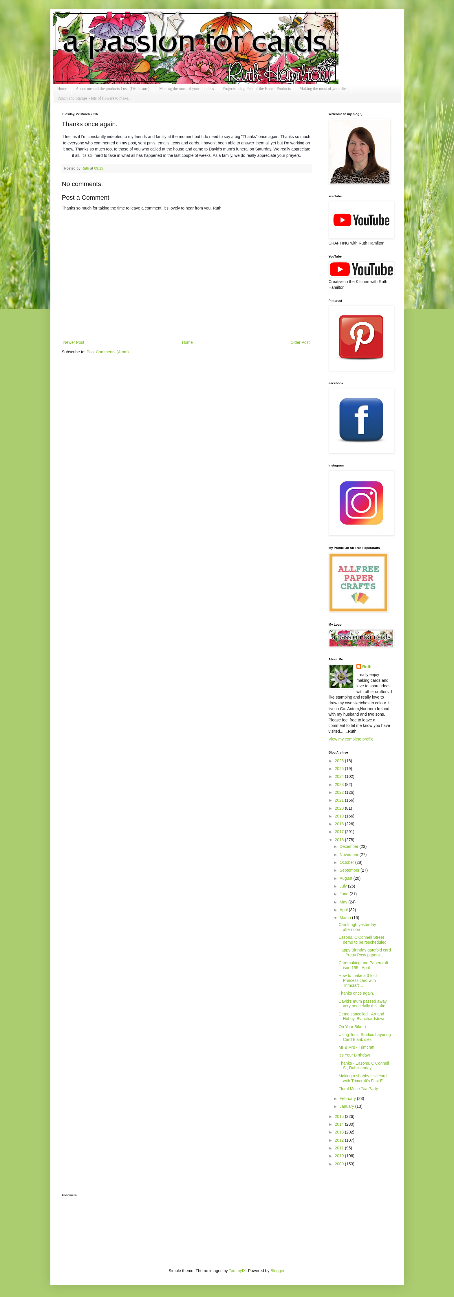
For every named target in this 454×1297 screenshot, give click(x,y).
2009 (340, 1164)
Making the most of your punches (186, 89)
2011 (340, 1148)
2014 (340, 1124)
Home (62, 89)
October (347, 862)
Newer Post (73, 342)
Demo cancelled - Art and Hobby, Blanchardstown (361, 1016)
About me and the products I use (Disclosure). (113, 89)
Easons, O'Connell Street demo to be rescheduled (362, 940)
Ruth (85, 168)
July (344, 886)
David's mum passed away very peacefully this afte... (363, 1003)
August (346, 878)
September (350, 870)
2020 (340, 808)
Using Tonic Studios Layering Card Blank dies (364, 1037)
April (344, 909)
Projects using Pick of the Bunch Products (256, 89)
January (347, 1106)
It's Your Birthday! (354, 1055)
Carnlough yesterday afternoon (357, 927)
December (349, 846)
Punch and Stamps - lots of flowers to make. (93, 98)
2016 (340, 839)
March (346, 917)
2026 (340, 760)
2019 (340, 816)
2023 (340, 784)
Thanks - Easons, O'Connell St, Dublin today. (363, 1065)
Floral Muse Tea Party (358, 1088)
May (344, 902)
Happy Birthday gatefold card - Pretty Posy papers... (364, 952)
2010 (340, 1155)
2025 (340, 768)
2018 (340, 824)
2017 (340, 831)
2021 (340, 800)
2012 (340, 1140)
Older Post (300, 342)
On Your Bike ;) (352, 1026)
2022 (340, 792)
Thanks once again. (356, 993)
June (344, 894)
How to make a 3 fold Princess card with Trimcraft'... (357, 980)
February (348, 1098)
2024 (340, 776)
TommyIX (237, 1270)
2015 (340, 1116)
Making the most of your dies (323, 89)
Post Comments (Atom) (108, 352)
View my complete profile (351, 739)
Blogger (277, 1270)
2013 (340, 1132)
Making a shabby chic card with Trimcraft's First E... (362, 1078)
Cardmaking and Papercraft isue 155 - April (363, 965)
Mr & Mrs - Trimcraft (356, 1047)
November (349, 854)
